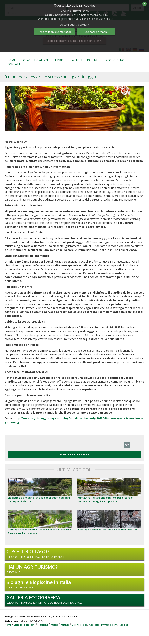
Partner (64, 624)
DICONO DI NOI (115, 60)
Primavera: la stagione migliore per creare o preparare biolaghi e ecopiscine (105, 499)
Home (8, 624)
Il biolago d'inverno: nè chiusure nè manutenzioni (107, 529)
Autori (54, 624)
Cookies (123, 624)
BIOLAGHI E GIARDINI (35, 60)
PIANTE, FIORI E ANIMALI (74, 454)
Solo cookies (96, 31)
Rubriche (43, 624)
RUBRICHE (60, 60)
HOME (11, 60)
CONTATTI (14, 64)
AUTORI (77, 60)
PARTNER (93, 60)
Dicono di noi (79, 624)
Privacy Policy (109, 624)
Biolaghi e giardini (24, 624)
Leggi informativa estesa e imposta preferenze (74, 40)
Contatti (94, 624)
